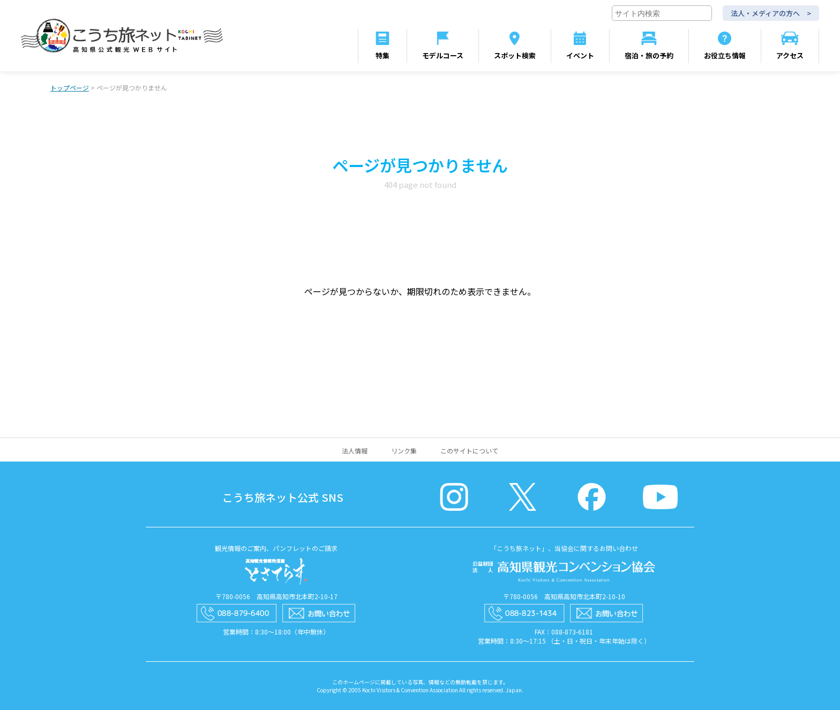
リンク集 (404, 450)
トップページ (69, 87)
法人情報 (355, 450)
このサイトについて (469, 450)
